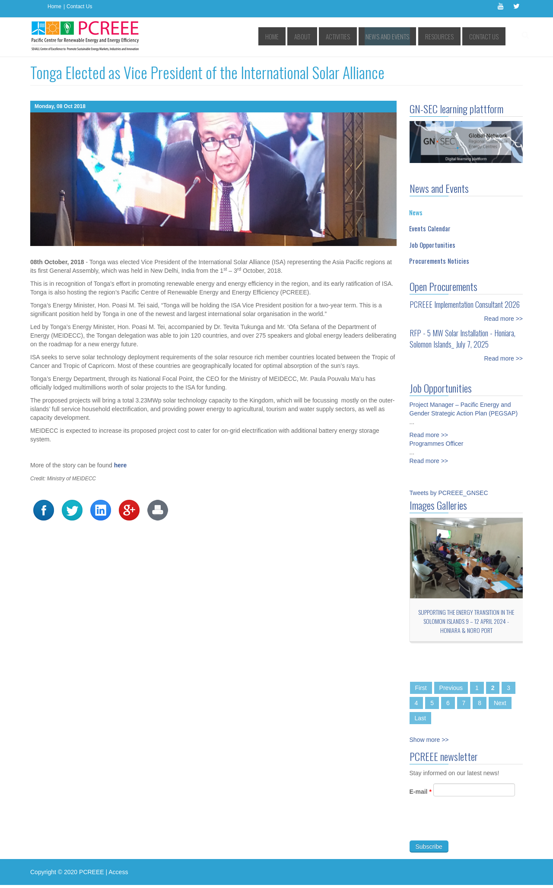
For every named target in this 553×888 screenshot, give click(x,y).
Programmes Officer (437, 438)
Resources (446, 36)
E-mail (421, 796)
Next (500, 703)
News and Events (400, 36)
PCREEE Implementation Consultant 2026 (465, 304)
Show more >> (429, 739)
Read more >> (503, 318)
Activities (357, 36)
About (326, 36)
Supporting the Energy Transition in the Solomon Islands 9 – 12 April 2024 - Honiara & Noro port (466, 621)
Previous (451, 687)
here (120, 465)
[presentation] (475, 828)
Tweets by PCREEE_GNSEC (449, 492)
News (416, 212)
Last (420, 718)
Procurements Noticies (439, 260)
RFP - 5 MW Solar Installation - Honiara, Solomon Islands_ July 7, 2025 (462, 338)
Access (118, 872)
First (421, 687)
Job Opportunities (432, 244)
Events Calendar (430, 228)
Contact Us (79, 6)
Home (54, 6)
